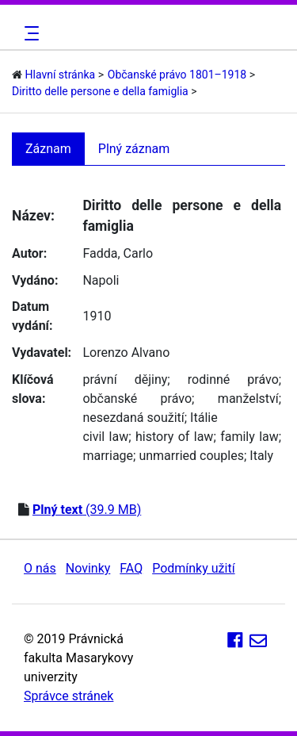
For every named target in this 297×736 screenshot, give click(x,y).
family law (249, 436)
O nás (40, 568)
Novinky (88, 568)
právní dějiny (124, 379)
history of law (174, 436)
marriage (107, 455)
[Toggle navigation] (29, 33)
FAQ (131, 568)
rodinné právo (233, 379)
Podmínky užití (193, 568)
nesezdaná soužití (133, 417)
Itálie (204, 417)
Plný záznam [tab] (134, 148)
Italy (261, 455)
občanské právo (137, 398)
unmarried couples (191, 455)
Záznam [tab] (48, 148)
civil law (105, 436)
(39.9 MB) (86, 509)
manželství (248, 398)
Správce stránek (68, 695)
